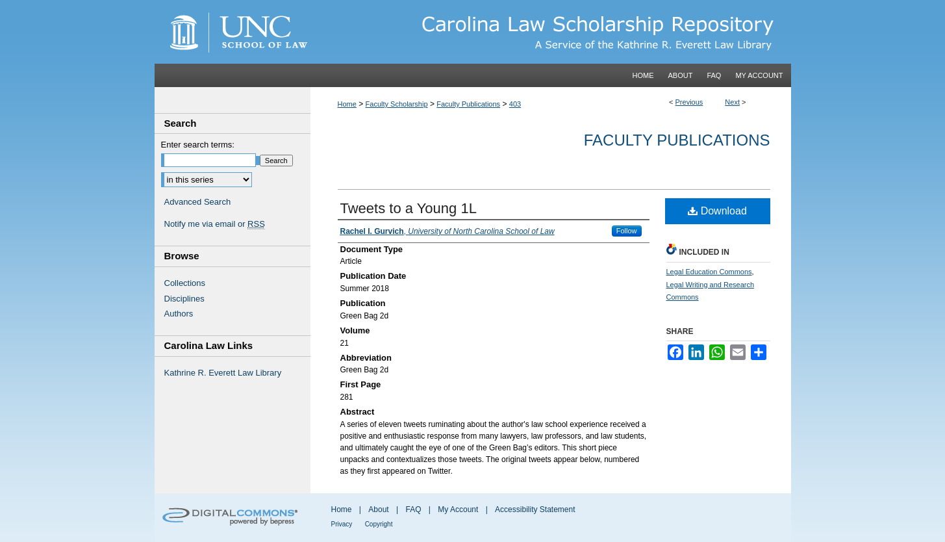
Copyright (379, 524)
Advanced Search (197, 202)
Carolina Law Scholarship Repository (550, 32)
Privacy (342, 524)
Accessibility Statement (535, 509)
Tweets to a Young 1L (408, 208)
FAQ (413, 509)
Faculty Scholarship (397, 104)
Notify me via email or (214, 224)
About (378, 509)
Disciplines (184, 298)
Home (347, 104)
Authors (179, 313)
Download (717, 210)
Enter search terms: (197, 144)
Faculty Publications (468, 104)
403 (515, 104)
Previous (689, 102)
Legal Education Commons (709, 272)
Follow (626, 231)
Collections (185, 283)
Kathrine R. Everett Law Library (223, 373)
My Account (458, 509)
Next (732, 102)
